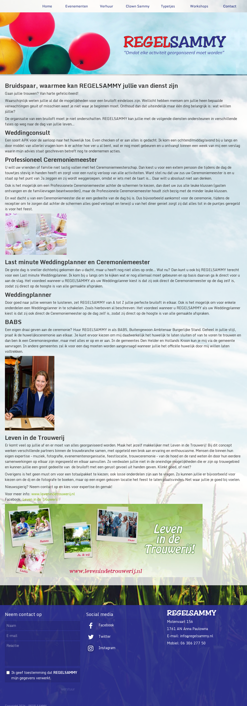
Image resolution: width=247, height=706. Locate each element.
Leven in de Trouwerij (40, 499)
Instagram (100, 648)
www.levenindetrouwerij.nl (53, 494)
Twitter (98, 636)
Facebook (100, 625)
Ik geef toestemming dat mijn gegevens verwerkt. (44, 675)
